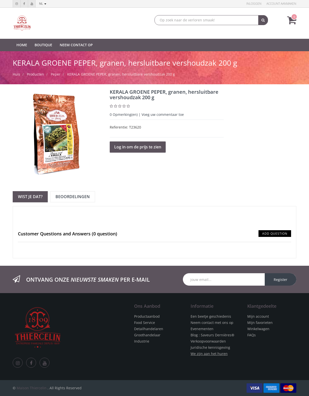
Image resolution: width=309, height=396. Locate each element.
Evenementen (202, 328)
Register (280, 279)
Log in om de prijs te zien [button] (137, 147)
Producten (35, 74)
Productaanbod (147, 316)
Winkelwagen (258, 328)
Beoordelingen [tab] (72, 196)
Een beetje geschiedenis (211, 316)
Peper (55, 74)
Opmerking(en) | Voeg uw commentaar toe (147, 114)
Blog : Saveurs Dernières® (212, 335)
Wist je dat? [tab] (30, 196)
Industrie (141, 341)
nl (42, 3)
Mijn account (258, 316)
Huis (16, 74)
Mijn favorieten (260, 322)
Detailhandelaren (148, 328)
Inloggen (253, 3)
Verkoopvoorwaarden (208, 341)
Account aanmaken (281, 3)
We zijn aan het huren (209, 353)
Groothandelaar (147, 335)
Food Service (144, 322)
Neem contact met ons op (212, 322)
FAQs (251, 335)
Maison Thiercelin (32, 388)
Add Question (274, 233)
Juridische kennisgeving (210, 347)
